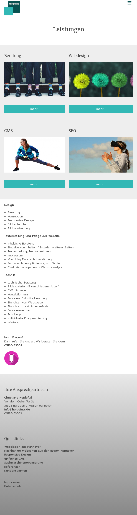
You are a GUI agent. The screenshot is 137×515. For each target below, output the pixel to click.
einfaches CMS (14, 459)
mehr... (34, 109)
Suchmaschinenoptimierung (23, 463)
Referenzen (12, 467)
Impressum (12, 482)
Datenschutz (13, 486)
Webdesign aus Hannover (22, 447)
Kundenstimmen (15, 471)
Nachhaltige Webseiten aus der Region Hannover (39, 451)
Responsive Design (17, 454)
